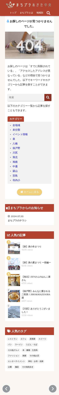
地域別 (40, 13)
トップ (13, 13)
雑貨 (24, 356)
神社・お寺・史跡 (35, 361)
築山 (15, 171)
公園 (10, 367)
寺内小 (16, 180)
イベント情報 (20, 134)
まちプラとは (26, 13)
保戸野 (16, 148)
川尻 (15, 152)
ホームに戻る (29, 192)
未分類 (16, 129)
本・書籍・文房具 (30, 350)
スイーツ (42, 339)
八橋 (15, 143)
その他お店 (34, 356)
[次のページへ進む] (52, 388)
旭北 (15, 157)
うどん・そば (31, 344)
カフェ (23, 339)
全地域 (16, 125)
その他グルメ (13, 350)
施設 (17, 367)
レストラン (12, 339)
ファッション (13, 356)
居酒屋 (32, 339)
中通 (15, 166)
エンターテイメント (16, 361)
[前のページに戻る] (6, 388)
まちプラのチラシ (17, 218)
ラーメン (18, 344)
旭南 (15, 162)
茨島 (15, 175)
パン (10, 344)
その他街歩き (27, 367)
